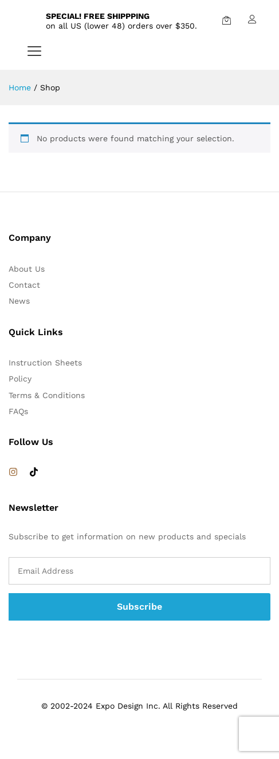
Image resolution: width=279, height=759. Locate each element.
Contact (24, 284)
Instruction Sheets (45, 362)
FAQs (18, 411)
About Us (27, 268)
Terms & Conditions (47, 395)
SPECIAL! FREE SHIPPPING (98, 16)
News (19, 300)
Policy (20, 378)
